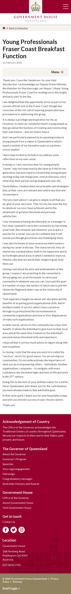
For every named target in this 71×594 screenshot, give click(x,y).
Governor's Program (14, 459)
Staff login (11, 588)
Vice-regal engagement (16, 468)
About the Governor (14, 454)
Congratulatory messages (17, 478)
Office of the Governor (16, 497)
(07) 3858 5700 (12, 564)
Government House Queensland (35, 19)
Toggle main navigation (65, 6)
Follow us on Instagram (21, 530)
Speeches (8, 464)
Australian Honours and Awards (21, 483)
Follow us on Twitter (13, 530)
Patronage (9, 473)
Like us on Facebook (5, 530)
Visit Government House (17, 507)
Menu (57, 72)
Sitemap (17, 581)
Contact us (9, 521)
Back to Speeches (18, 28)
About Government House (18, 502)
